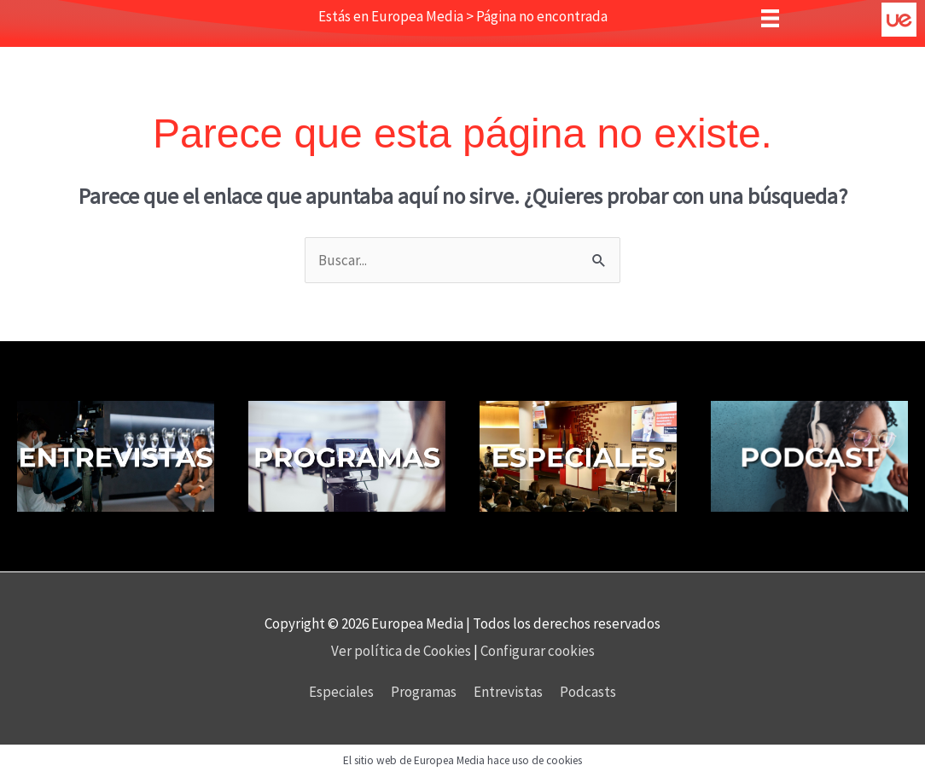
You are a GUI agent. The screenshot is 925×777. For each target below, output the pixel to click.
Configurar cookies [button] (537, 650)
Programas (424, 691)
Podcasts (588, 691)
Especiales (341, 691)
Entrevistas (508, 691)
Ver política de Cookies (402, 650)
